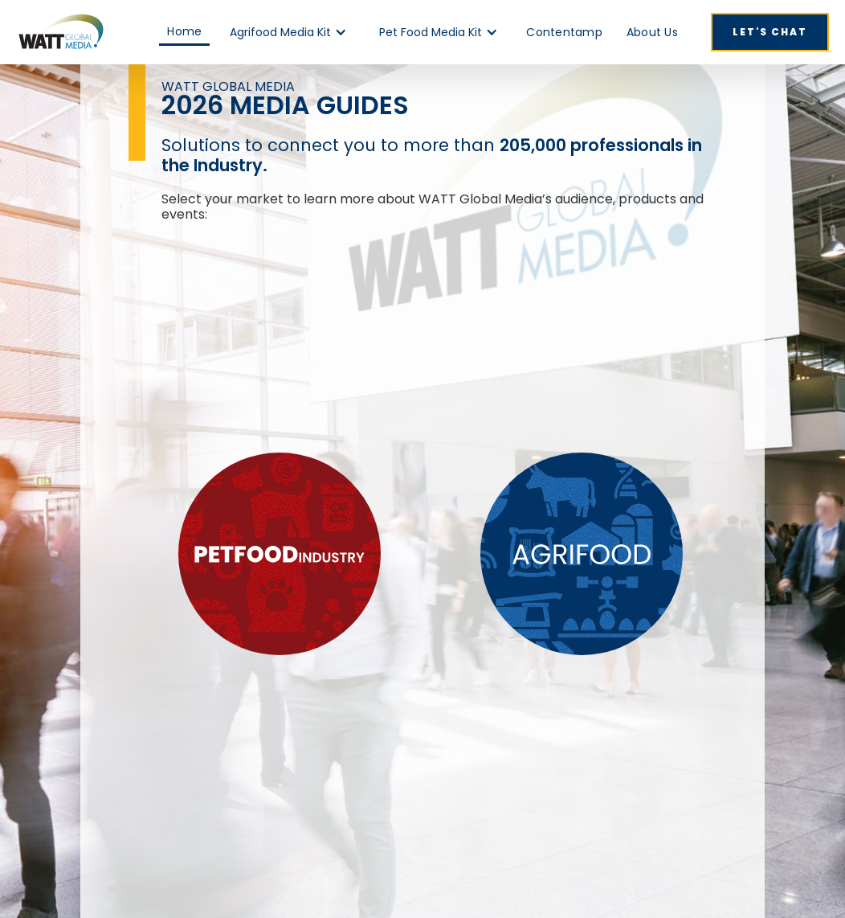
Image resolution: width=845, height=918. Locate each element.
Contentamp (564, 32)
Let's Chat (770, 32)
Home (184, 31)
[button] (288, 32)
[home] (60, 32)
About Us (652, 32)
